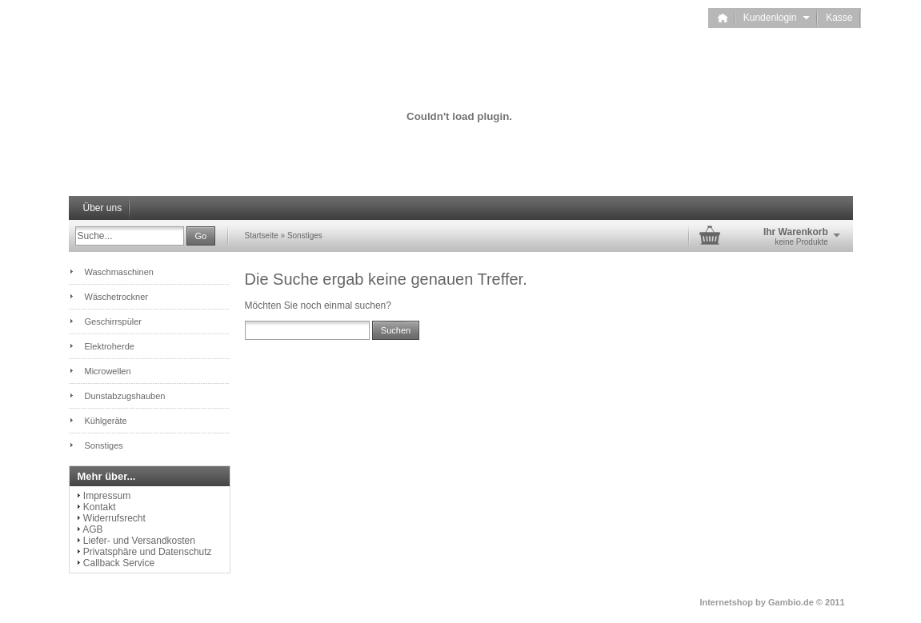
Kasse (839, 17)
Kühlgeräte (106, 420)
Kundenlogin (776, 17)
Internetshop (726, 602)
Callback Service (118, 563)
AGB (92, 529)
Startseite (261, 235)
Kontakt (99, 507)
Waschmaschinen (119, 272)
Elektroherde (109, 346)
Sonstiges (304, 235)
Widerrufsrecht (114, 518)
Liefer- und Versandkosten (139, 540)
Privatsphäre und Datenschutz (147, 551)
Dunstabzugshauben (125, 396)
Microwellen (108, 371)
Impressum (106, 495)
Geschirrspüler (113, 321)
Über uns (102, 208)
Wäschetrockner (116, 297)
